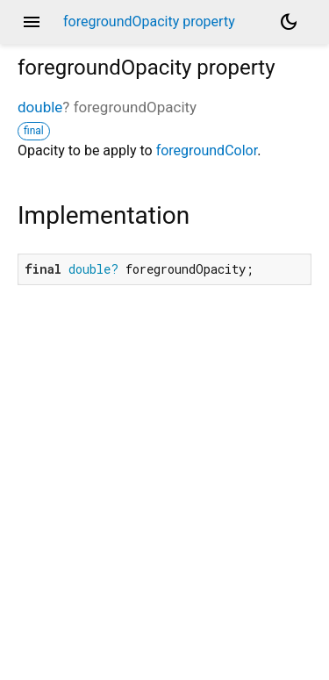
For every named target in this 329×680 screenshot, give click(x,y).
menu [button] (31, 21)
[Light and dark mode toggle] (289, 22)
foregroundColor (207, 150)
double (40, 107)
